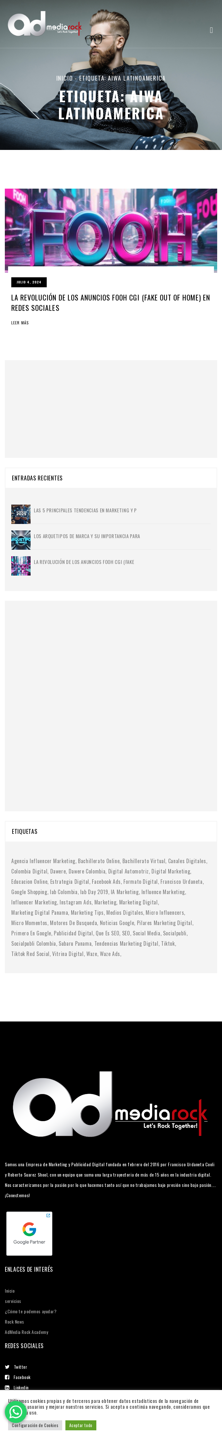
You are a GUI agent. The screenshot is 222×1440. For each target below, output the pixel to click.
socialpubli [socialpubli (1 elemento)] (175, 933)
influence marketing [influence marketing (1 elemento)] (163, 892)
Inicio (64, 78)
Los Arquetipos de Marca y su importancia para (87, 535)
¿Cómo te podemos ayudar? (30, 1311)
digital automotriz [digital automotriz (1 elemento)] (128, 871)
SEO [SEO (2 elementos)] (126, 933)
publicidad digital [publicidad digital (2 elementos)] (73, 933)
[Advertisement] (59, 400)
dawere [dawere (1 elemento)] (58, 871)
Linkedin (17, 1387)
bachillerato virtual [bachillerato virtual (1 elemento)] (144, 861)
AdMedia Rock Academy (26, 1331)
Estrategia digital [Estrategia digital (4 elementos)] (70, 881)
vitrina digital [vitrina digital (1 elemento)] (68, 954)
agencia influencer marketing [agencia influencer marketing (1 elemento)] (43, 861)
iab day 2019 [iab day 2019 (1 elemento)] (94, 892)
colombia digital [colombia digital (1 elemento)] (29, 871)
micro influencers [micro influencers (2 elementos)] (165, 912)
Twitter (16, 1366)
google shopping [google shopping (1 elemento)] (29, 892)
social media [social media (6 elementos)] (146, 933)
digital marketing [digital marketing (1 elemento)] (170, 871)
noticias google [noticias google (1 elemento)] (117, 923)
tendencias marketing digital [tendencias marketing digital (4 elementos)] (126, 943)
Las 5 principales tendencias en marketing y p (85, 510)
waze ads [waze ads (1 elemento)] (110, 954)
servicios (13, 1300)
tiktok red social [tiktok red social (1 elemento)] (30, 954)
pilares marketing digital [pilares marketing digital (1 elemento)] (164, 923)
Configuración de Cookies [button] (35, 1425)
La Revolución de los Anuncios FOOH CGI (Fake (84, 561)
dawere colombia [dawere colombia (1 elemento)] (87, 871)
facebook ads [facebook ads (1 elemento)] (106, 881)
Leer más (20, 322)
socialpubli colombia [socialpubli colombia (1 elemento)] (33, 943)
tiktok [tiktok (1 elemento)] (168, 943)
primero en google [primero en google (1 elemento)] (31, 933)
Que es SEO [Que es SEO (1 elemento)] (107, 933)
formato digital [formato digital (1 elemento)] (140, 881)
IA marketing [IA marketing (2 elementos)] (125, 892)
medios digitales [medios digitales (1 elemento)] (124, 912)
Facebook (18, 1377)
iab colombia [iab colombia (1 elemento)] (64, 892)
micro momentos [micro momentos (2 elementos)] (29, 923)
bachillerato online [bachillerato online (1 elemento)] (99, 861)
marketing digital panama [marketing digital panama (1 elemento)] (39, 912)
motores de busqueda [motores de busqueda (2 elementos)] (73, 923)
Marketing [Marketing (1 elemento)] (105, 902)
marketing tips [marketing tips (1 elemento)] (87, 912)
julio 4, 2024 (29, 282)
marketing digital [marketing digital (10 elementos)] (138, 902)
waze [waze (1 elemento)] (91, 954)
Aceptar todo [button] (80, 1425)
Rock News (14, 1321)
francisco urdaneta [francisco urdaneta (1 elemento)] (181, 881)
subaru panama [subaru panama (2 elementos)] (75, 943)
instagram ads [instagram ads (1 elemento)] (76, 902)
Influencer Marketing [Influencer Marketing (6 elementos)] (34, 902)
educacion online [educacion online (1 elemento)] (29, 881)
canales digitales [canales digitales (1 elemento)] (187, 861)
